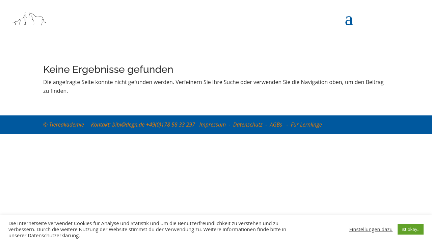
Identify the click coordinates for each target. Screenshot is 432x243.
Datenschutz (248, 124)
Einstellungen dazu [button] (371, 229)
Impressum (212, 124)
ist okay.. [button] (411, 229)
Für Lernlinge (306, 124)
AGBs (277, 124)
